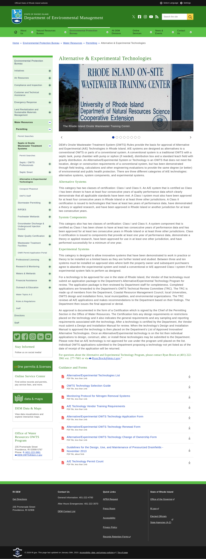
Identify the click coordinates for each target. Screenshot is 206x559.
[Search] (174, 17)
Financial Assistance (26, 280)
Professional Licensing (27, 260)
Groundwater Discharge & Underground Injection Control (31, 226)
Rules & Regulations (25, 301)
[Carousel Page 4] (124, 137)
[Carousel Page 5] (128, 137)
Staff (18, 308)
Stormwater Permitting (29, 203)
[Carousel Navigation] (126, 137)
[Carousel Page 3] (120, 137)
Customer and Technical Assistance (26, 93)
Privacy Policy (110, 527)
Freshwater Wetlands (28, 216)
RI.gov (153, 508)
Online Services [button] (143, 32)
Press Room (109, 508)
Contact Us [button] (185, 32)
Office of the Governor (161, 499)
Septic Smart (26, 172)
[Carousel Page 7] (135, 137)
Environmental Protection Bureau (41, 43)
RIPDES (22, 210)
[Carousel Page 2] (117, 137)
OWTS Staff (25, 196)
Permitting (91, 43)
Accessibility (109, 518)
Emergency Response (25, 102)
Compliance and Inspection (28, 85)
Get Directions (20, 499)
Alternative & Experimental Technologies (33, 180)
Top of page (123, 552)
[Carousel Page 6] (131, 137)
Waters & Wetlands (26, 273)
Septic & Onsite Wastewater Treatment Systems (30, 146)
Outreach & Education (27, 287)
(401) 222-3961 (32, 452)
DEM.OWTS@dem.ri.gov (29, 455)
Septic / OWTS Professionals (27, 163)
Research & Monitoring (27, 266)
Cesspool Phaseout (29, 189)
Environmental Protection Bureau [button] (90, 32)
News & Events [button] (165, 32)
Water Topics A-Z (24, 294)
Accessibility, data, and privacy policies (97, 552)
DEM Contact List (66, 511)
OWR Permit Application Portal (32, 253)
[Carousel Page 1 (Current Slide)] (113, 137)
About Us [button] (27, 32)
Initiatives (19, 71)
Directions (19, 315)
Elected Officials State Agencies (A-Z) (160, 519)
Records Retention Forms (116, 537)
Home (16, 43)
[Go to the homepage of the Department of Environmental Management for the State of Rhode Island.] (18, 16)
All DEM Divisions (116, 32)
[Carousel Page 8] (139, 137)
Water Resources (72, 43)
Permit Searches (26, 136)
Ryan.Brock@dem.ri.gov (106, 358)
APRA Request (110, 499)
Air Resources (21, 78)
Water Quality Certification (31, 236)
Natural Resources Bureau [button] (52, 32)
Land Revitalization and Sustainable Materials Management (26, 112)
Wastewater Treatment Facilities (29, 244)
